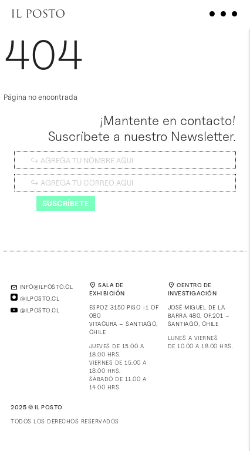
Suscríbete (65, 203)
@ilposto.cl (35, 298)
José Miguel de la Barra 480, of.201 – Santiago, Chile (199, 315)
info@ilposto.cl (42, 286)
